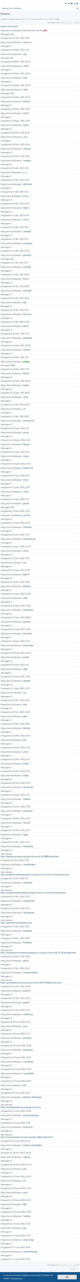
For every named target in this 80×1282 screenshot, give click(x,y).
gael (25, 716)
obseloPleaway (30, 1251)
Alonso (26, 373)
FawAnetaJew (29, 864)
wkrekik (26, 681)
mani (25, 1192)
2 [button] (63, 23)
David (25, 125)
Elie (24, 740)
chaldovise (28, 1014)
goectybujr (28, 1049)
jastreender (28, 645)
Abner (26, 326)
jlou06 (26, 657)
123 (12, 259)
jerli (45, 30)
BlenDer (27, 728)
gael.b (26, 960)
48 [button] (75, 23)
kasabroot (28, 811)
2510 (13, 365)
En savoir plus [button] (16, 1278)
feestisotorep (29, 539)
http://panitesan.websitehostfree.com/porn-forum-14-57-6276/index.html (35, 874)
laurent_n (27, 42)
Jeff (24, 1085)
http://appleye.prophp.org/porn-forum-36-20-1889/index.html (30, 856)
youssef (26, 515)
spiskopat (27, 338)
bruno (26, 196)
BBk (25, 1204)
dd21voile (27, 184)
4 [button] (68, 23)
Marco (26, 278)
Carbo (26, 456)
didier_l (26, 208)
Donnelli (27, 267)
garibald (27, 255)
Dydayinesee (29, 900)
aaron (26, 751)
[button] (57, 22)
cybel (25, 397)
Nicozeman (28, 787)
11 (11, 684)
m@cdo (26, 349)
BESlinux (27, 586)
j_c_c (25, 172)
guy (24, 1228)
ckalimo (26, 1157)
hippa (25, 834)
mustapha (27, 243)
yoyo (25, 1026)
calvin (25, 491)
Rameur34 (28, 468)
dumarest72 (28, 420)
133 (12, 507)
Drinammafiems (30, 972)
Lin (24, 409)
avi (24, 1180)
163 (12, 93)
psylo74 (26, 990)
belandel (27, 290)
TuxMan (26, 1216)
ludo (25, 77)
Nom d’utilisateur (9, 26)
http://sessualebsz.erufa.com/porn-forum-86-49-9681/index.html (31, 982)
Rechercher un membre (8, 19)
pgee (25, 669)
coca (25, 137)
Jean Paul (27, 633)
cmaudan (27, 527)
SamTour (27, 314)
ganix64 (26, 621)
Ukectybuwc (28, 912)
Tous (17, 19)
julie (25, 704)
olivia (25, 89)
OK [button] (67, 1277)
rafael (26, 66)
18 (12, 58)
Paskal (26, 385)
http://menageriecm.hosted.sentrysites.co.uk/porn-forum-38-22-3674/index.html (38, 952)
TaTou (26, 219)
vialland (26, 799)
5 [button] (71, 23)
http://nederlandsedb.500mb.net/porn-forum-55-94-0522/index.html (33, 892)
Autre (58, 19)
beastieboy (28, 610)
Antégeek (27, 930)
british (26, 763)
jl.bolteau (27, 1038)
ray (24, 692)
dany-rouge (28, 1239)
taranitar (27, 148)
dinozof (26, 101)
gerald (26, 503)
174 (12, 34)
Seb (25, 302)
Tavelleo (27, 160)
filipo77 (26, 574)
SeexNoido (28, 846)
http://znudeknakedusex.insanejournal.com (21, 1107)
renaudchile (28, 1073)
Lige (25, 54)
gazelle (26, 1002)
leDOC (26, 113)
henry (25, 479)
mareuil (26, 822)
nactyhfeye (28, 1061)
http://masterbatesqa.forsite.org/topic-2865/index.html (27, 1137)
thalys (26, 775)
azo (24, 562)
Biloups (26, 444)
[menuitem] (66, 3)
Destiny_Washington (32, 1145)
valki (25, 598)
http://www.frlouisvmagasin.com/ (16, 922)
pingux (26, 361)
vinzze (26, 550)
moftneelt (27, 882)
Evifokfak (27, 942)
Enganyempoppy (31, 1115)
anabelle (27, 231)
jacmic (26, 432)
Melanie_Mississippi (32, 1097)
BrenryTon (28, 1127)
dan (25, 1169)
